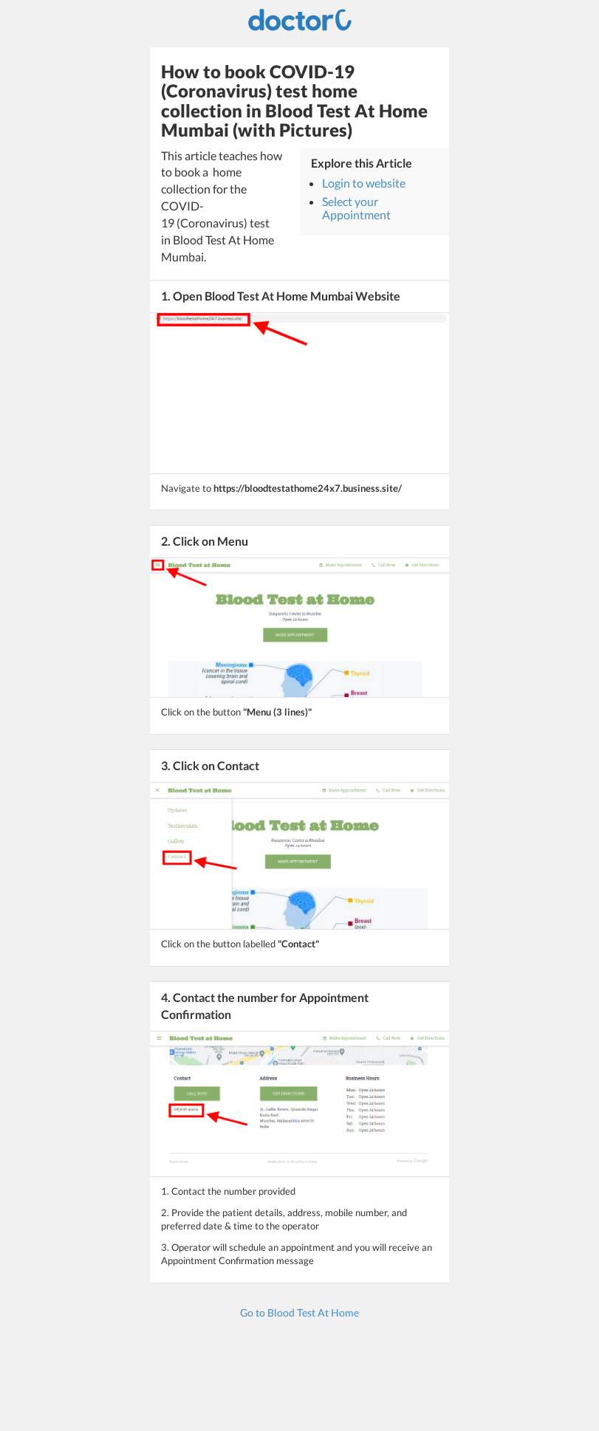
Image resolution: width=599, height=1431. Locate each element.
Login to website (363, 183)
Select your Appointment (356, 208)
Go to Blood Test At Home (299, 1312)
